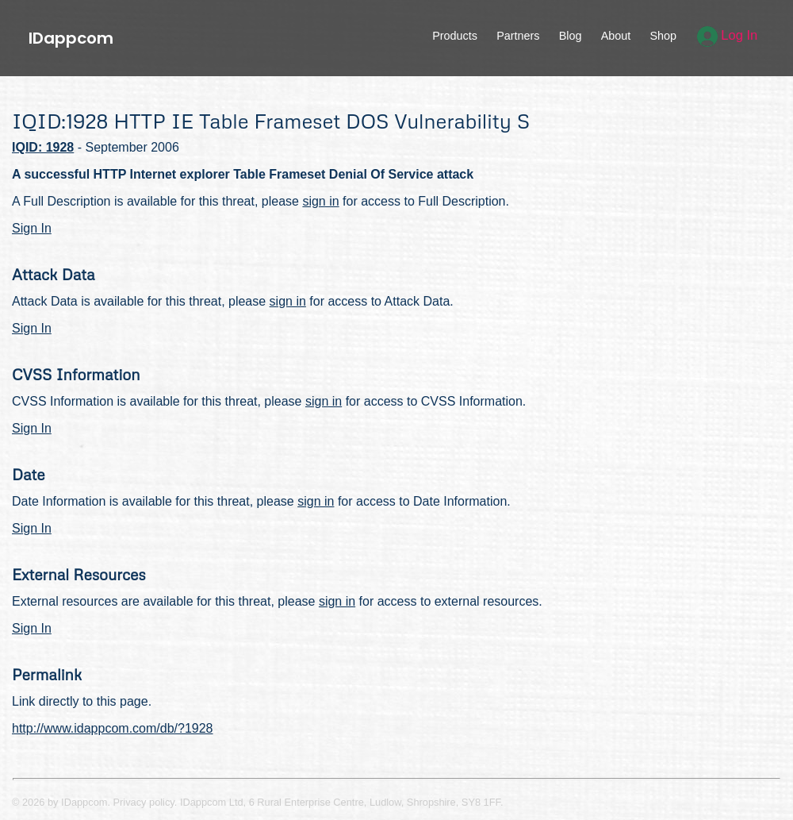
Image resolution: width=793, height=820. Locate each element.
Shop (662, 35)
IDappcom (71, 38)
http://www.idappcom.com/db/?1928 (112, 728)
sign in (320, 201)
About (616, 35)
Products (454, 35)
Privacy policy (143, 802)
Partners (517, 35)
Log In (727, 35)
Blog (570, 35)
